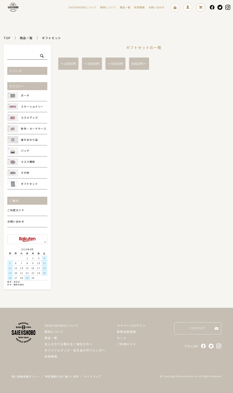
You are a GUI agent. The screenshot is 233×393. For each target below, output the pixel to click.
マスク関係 (21, 162)
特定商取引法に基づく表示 (62, 376)
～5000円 (115, 63)
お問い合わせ (157, 7)
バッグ (18, 150)
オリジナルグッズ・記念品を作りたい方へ (74, 350)
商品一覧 (125, 7)
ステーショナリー (25, 106)
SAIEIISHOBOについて (82, 7)
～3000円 (92, 63)
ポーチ (18, 95)
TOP (7, 37)
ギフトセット (51, 37)
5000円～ (139, 63)
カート (122, 338)
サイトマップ (92, 376)
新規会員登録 (126, 331)
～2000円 (68, 63)
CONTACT (197, 328)
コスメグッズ (22, 117)
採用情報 (139, 7)
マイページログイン (131, 325)
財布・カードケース (26, 128)
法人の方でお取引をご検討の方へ (68, 344)
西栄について (108, 7)
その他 (18, 172)
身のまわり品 (22, 139)
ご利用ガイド (15, 210)
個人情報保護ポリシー (26, 376)
